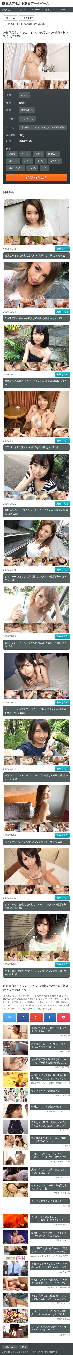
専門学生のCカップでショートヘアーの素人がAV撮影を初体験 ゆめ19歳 (36, 512)
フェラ (12, 154)
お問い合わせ (10, 1347)
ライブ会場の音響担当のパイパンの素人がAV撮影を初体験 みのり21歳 (35, 973)
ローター (13, 160)
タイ (44, 167)
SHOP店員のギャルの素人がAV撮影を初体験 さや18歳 (33, 318)
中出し (48, 9)
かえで (24, 95)
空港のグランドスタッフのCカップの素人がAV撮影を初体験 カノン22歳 (36, 777)
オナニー (53, 154)
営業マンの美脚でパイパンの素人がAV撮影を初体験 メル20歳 (36, 383)
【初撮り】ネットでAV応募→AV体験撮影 (42, 127)
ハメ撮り (61, 9)
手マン (40, 160)
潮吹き (38, 154)
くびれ (32, 167)
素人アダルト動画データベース (27, 3)
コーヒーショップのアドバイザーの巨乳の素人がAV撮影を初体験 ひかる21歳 (35, 711)
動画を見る (62, 249)
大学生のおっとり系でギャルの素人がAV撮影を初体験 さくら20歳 (36, 644)
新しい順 (6, 9)
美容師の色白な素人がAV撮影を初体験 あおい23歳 (31, 447)
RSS (24, 1347)
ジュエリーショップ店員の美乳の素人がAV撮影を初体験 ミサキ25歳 (36, 578)
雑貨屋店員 (27, 110)
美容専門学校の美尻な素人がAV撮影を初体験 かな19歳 (33, 841)
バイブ (27, 160)
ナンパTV (36, 9)
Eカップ (55, 160)
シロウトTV (21, 9)
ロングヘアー (16, 167)
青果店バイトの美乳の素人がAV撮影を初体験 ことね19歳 (35, 255)
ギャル (25, 154)
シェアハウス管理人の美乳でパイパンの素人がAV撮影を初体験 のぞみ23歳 (35, 906)
